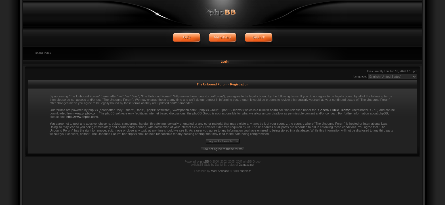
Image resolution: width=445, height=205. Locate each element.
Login (224, 61)
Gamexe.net (246, 164)
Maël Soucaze (220, 171)
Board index (43, 53)
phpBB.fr (245, 171)
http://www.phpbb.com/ (82, 116)
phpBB (204, 161)
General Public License (334, 110)
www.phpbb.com (85, 113)
